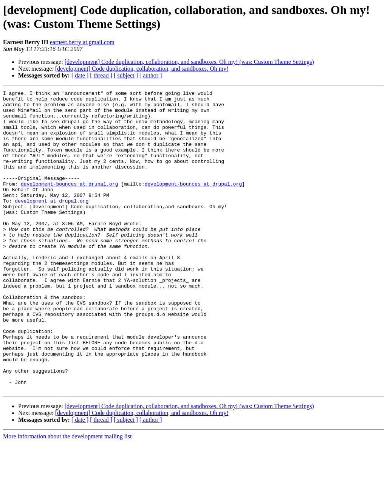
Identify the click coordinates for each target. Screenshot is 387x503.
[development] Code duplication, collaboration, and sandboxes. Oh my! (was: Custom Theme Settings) (189, 62)
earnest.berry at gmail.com (82, 42)
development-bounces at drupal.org (69, 203)
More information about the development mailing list (67, 496)
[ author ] (150, 75)
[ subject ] (126, 75)
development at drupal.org (51, 223)
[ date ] (79, 75)
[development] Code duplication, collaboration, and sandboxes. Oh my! (142, 68)
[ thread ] (101, 75)
